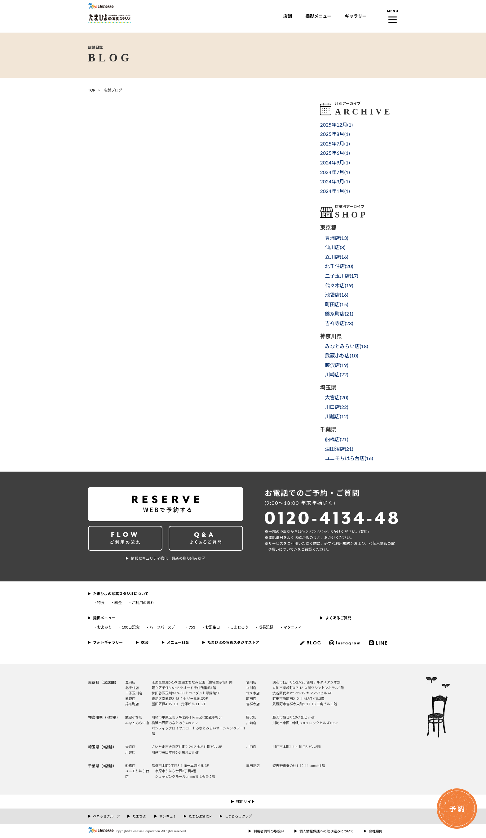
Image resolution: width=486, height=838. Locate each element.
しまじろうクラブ (238, 816)
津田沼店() (339, 449)
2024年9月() (335, 162)
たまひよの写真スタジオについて (120, 593)
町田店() (336, 304)
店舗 (287, 16)
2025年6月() (335, 153)
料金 (118, 602)
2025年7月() (335, 143)
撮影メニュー (318, 16)
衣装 (144, 642)
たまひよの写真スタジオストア (233, 642)
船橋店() (336, 439)
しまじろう (239, 627)
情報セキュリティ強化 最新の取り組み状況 (168, 558)
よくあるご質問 (338, 618)
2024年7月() (335, 172)
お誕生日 (212, 627)
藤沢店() (336, 365)
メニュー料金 (178, 642)
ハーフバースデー (164, 627)
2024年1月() (335, 191)
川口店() (336, 407)
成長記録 (265, 627)
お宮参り (104, 627)
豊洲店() (336, 238)
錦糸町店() (339, 313)
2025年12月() (336, 125)
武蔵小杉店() (341, 355)
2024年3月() (335, 181)
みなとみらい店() (346, 346)
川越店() (336, 416)
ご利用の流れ (143, 602)
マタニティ (292, 627)
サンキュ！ (167, 816)
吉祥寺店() (339, 323)
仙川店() (335, 247)
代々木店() (339, 285)
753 (192, 627)
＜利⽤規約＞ (343, 543)
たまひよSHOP (200, 816)
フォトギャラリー (108, 642)
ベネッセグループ (106, 816)
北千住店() (339, 266)
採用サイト (245, 801)
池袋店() (336, 295)
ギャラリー (356, 16)
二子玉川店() (341, 276)
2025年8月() (335, 134)
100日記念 (130, 627)
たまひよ (139, 816)
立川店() (336, 257)
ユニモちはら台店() (349, 458)
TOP (91, 90)
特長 (100, 602)
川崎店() (336, 374)
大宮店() (336, 397)
